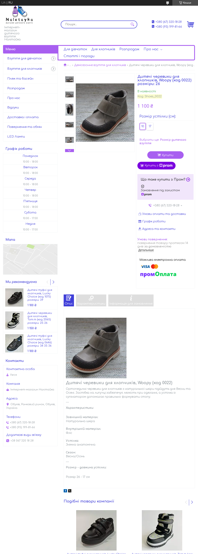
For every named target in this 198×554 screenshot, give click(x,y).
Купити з (159, 165)
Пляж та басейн (20, 78)
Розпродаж (129, 49)
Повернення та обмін (24, 127)
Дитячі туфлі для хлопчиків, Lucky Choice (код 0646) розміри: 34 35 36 (39, 340)
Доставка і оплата (23, 117)
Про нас (151, 49)
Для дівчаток (75, 49)
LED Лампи (16, 136)
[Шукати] (132, 24)
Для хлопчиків (103, 49)
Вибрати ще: (162, 141)
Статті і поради (79, 56)
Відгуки (13, 107)
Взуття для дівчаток (24, 58)
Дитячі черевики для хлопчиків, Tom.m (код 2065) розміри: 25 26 (39, 318)
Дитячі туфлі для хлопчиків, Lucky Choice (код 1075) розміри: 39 (39, 295)
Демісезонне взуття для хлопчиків (100, 65)
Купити (167, 155)
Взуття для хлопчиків (24, 68)
